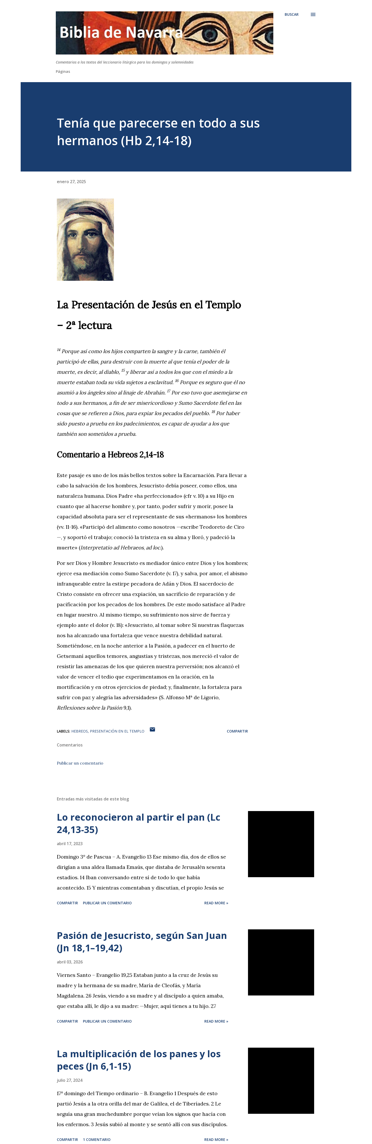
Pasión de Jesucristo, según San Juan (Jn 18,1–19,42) (142, 941)
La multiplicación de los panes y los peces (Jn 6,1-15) (139, 1059)
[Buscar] (292, 14)
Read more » (216, 902)
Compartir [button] (237, 731)
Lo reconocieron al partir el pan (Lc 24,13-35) (138, 823)
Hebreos (79, 731)
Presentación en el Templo (117, 731)
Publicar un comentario (80, 763)
